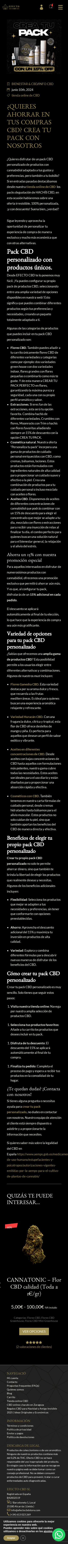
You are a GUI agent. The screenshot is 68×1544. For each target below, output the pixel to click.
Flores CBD (33, 1317)
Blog (9, 1393)
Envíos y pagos (15, 1433)
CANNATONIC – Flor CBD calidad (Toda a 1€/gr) (34, 1288)
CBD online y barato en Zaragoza (25, 1404)
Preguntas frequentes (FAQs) (23, 1385)
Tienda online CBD (17, 1400)
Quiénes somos (15, 1389)
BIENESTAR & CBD (25, 84)
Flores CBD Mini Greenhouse (41, 1320)
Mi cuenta (12, 1378)
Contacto (12, 1381)
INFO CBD (46, 84)
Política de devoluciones (20, 1437)
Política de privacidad (19, 1429)
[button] (60, 7)
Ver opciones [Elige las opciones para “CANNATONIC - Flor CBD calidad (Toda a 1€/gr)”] (34, 1331)
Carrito (11, 1397)
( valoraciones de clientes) (34, 1347)
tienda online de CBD (26, 95)
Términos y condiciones (20, 1425)
